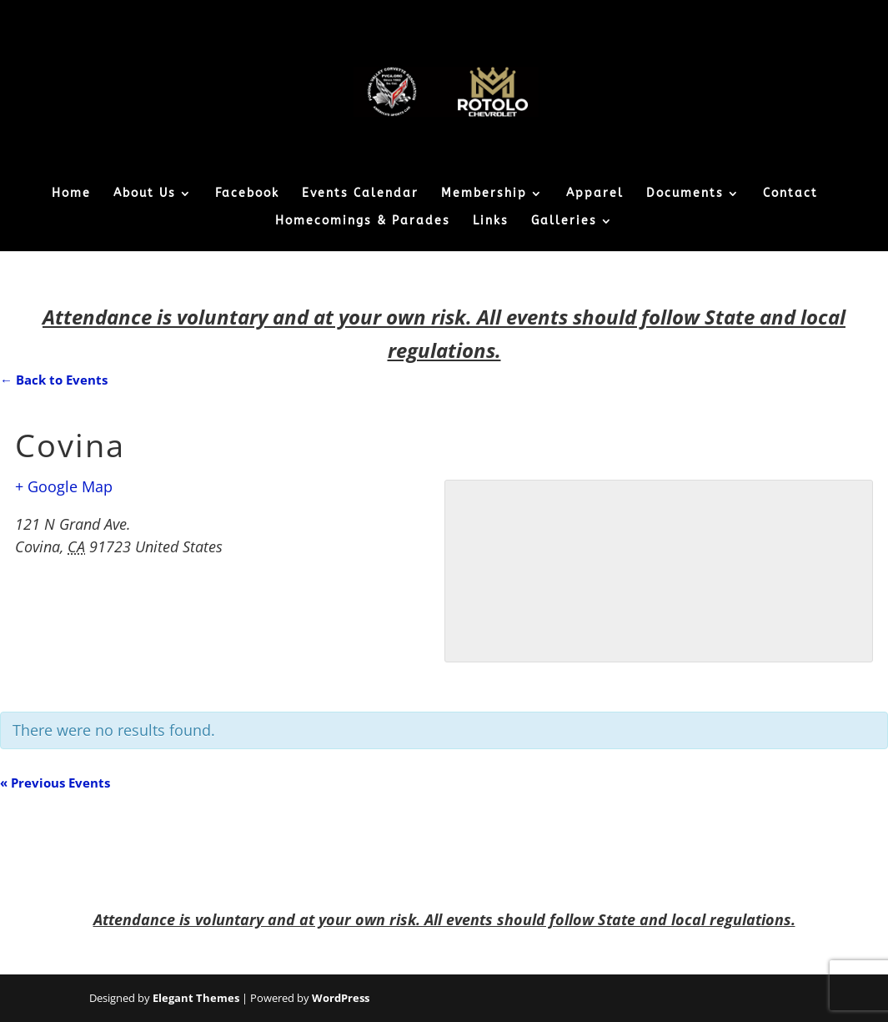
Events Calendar (360, 194)
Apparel (595, 194)
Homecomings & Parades (362, 221)
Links (491, 221)
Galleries (564, 221)
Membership (484, 194)
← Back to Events (54, 379)
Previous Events (55, 782)
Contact (790, 194)
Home (71, 194)
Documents (685, 194)
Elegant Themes (196, 997)
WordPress (340, 997)
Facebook (247, 194)
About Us (144, 194)
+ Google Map (64, 486)
